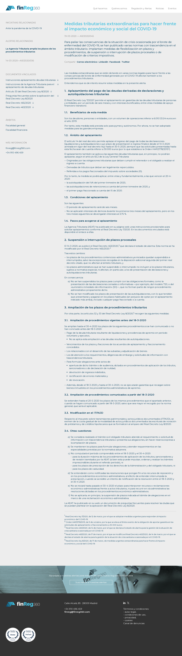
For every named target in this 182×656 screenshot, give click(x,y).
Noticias (160, 8)
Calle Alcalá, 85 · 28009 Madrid (80, 603)
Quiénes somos (119, 8)
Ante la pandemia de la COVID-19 (24, 28)
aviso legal (130, 612)
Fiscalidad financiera (16, 130)
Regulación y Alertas (141, 8)
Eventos (172, 8)
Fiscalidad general (15, 125)
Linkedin (103, 62)
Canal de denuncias (133, 623)
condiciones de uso (135, 614)
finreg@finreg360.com (18, 148)
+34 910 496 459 (14, 152)
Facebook (114, 62)
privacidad (130, 617)
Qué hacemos (100, 8)
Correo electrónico (87, 62)
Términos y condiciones (135, 609)
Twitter (126, 62)
